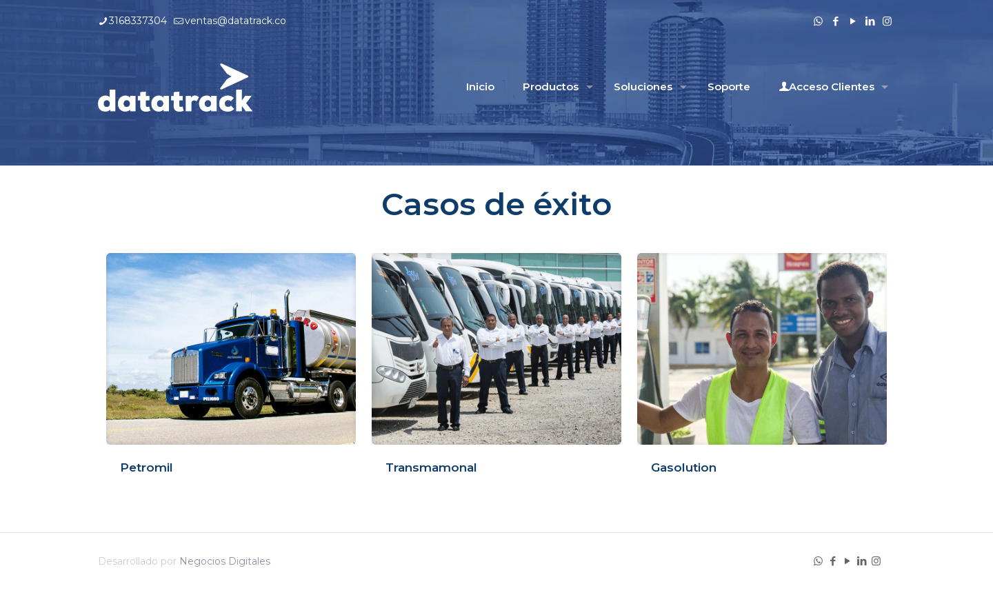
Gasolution (683, 467)
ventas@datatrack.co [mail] (235, 20)
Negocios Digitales (224, 561)
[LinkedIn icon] (870, 21)
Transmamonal (431, 467)
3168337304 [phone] (138, 20)
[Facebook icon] (835, 21)
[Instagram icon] (887, 21)
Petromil (146, 467)
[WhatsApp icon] (818, 21)
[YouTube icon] (852, 21)
